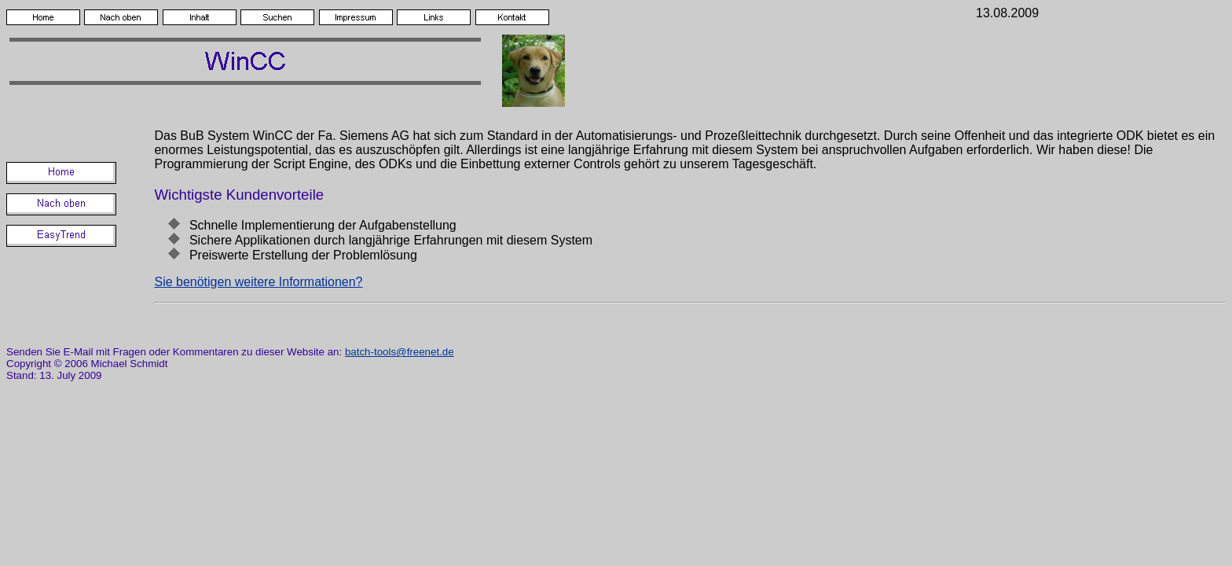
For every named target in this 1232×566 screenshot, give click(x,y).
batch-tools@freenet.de (399, 352)
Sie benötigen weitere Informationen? (258, 282)
